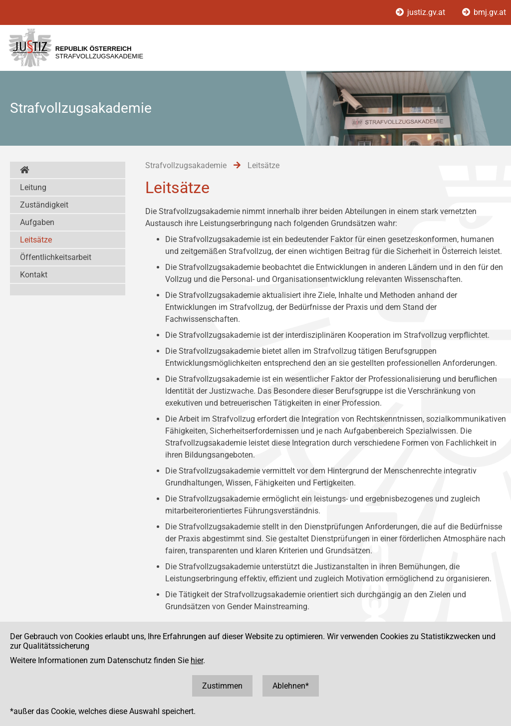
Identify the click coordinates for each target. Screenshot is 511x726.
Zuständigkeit (44, 205)
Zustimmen (222, 686)
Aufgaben (37, 222)
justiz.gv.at (421, 12)
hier (197, 660)
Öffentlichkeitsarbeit (55, 257)
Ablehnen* (290, 686)
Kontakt (33, 274)
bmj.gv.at (484, 12)
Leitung (33, 187)
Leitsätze (36, 239)
